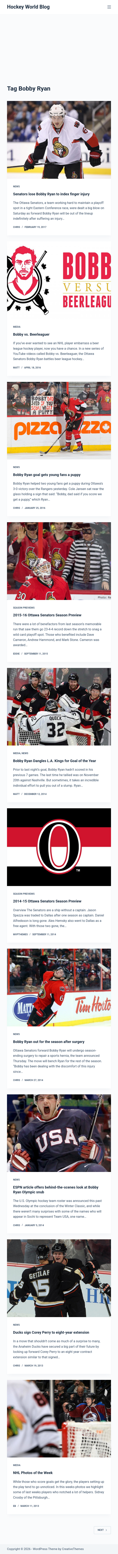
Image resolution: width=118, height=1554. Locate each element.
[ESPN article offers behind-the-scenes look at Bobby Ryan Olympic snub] (59, 1133)
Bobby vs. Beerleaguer (31, 334)
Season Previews (23, 607)
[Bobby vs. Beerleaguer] (59, 280)
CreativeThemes (73, 1549)
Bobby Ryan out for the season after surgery (48, 1042)
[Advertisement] (59, 44)
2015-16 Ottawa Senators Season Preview (47, 615)
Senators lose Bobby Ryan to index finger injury (51, 194)
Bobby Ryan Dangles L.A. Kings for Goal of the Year (54, 761)
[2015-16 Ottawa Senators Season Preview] (59, 561)
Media (16, 326)
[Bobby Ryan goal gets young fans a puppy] (59, 421)
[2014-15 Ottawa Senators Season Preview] (59, 847)
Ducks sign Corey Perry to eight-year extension (51, 1332)
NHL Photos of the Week (32, 1473)
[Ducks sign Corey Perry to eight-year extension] (59, 1278)
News (16, 186)
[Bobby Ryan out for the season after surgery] (59, 987)
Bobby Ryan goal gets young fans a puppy (47, 475)
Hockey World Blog (28, 7)
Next (102, 1530)
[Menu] (109, 7)
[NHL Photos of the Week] (59, 1419)
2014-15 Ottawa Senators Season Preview (47, 901)
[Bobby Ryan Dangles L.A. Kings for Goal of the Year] (59, 707)
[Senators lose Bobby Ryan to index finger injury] (59, 140)
